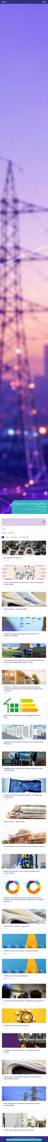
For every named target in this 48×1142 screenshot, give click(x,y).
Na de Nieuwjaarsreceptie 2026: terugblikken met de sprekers (24, 1001)
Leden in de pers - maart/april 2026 (15, 609)
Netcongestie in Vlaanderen (12, 558)
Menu (44, 2)
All (3, 537)
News (44, 521)
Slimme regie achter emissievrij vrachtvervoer (19, 1130)
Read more (43, 511)
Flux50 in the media (24, 537)
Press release (14, 537)
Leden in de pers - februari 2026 (14, 821)
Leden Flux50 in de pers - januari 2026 (16, 926)
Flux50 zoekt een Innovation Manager (16, 976)
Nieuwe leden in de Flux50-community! (16, 1025)
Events (43, 523)
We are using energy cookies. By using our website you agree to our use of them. (24, 1139)
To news (4, 528)
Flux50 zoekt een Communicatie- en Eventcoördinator (21, 951)
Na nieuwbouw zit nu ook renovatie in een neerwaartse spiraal (24, 846)
